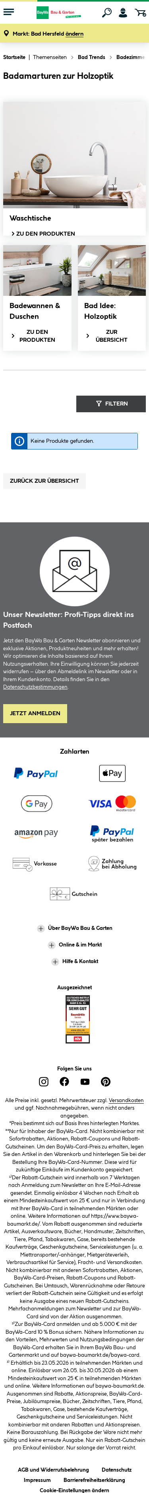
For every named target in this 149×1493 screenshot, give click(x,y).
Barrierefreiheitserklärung (94, 1479)
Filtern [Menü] (111, 403)
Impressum (37, 1479)
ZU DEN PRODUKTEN (42, 233)
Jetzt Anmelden (35, 713)
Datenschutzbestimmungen (35, 687)
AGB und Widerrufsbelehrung (53, 1468)
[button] (48, 34)
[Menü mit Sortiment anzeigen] (8, 12)
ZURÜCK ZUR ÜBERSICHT (44, 481)
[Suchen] (107, 13)
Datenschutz (117, 1468)
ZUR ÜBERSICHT (106, 336)
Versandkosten (126, 1100)
